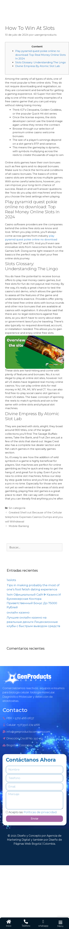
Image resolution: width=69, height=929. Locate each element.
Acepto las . (33, 812)
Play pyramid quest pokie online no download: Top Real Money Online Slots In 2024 (40, 54)
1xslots (11, 580)
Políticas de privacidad (40, 812)
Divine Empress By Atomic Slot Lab (37, 66)
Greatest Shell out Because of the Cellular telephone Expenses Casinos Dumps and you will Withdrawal (34, 517)
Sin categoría (17, 508)
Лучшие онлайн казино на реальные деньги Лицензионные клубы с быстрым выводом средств (33, 622)
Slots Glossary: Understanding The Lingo (40, 62)
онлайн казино (18, 612)
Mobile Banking (19, 526)
